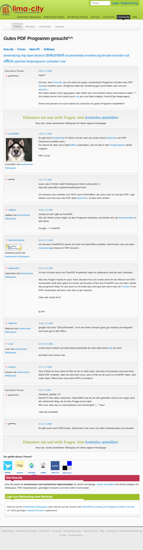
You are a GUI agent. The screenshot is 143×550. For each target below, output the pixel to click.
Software (49, 49)
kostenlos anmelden (101, 117)
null (126, 55)
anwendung (11, 55)
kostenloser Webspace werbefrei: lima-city (35, 10)
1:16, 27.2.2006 (45, 180)
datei (30, 55)
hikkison (12, 323)
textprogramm (36, 61)
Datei (41, 86)
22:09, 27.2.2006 (46, 344)
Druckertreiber (126, 217)
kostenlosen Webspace (17, 256)
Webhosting (7, 531)
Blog (102, 531)
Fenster (126, 286)
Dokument (111, 138)
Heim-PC (34, 49)
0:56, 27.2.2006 (45, 71)
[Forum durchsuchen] (100, 3)
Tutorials (59, 26)
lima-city (8, 49)
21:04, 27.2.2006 (46, 240)
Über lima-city (90, 531)
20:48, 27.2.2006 (46, 210)
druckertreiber (74, 55)
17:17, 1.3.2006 (45, 367)
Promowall (44, 26)
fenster (107, 55)
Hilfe (134, 17)
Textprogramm (118, 145)
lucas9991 (13, 133)
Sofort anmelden (105, 484)
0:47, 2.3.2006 (45, 390)
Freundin (57, 82)
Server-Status (75, 535)
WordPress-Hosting (77, 17)
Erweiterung (58, 138)
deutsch (39, 55)
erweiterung (93, 55)
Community (124, 17)
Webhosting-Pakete (54, 17)
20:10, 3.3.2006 (45, 424)
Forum (17, 26)
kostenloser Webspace (29, 17)
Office (73, 145)
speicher (20, 61)
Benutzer (30, 26)
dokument (55, 55)
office (8, 61)
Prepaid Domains (35, 510)
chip (23, 55)
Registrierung (129, 3)
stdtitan (12, 210)
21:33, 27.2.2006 (46, 323)
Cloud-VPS (109, 17)
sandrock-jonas (16, 240)
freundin (118, 55)
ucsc (10, 343)
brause (12, 367)
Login (115, 3)
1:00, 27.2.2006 (45, 134)
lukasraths (13, 268)
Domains (95, 17)
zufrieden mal (56, 61)
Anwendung (45, 248)
